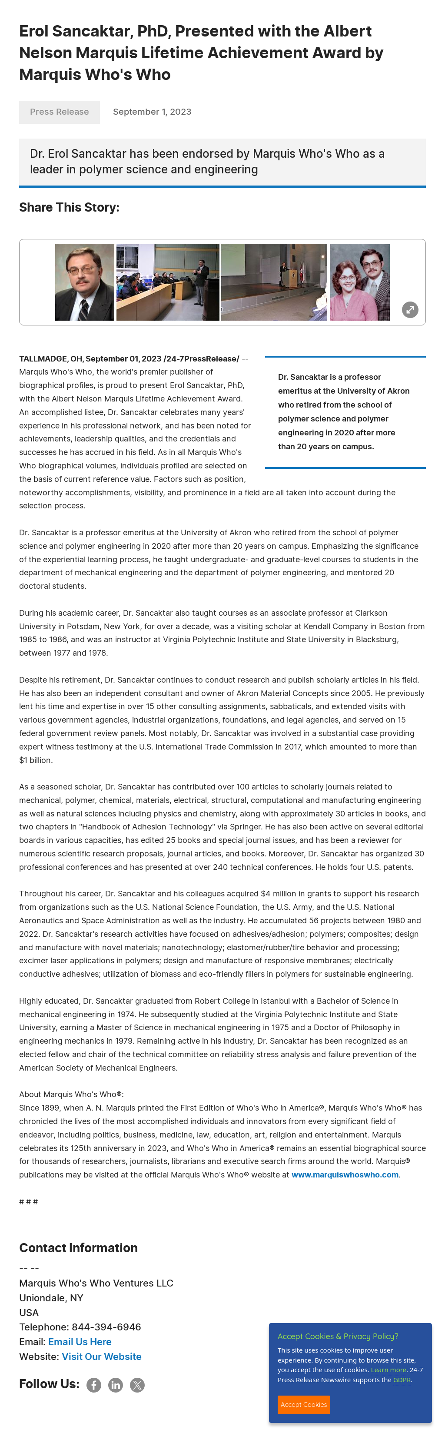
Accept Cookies (304, 1404)
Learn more (389, 1369)
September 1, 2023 (152, 112)
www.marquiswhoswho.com (345, 1175)
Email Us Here (80, 1342)
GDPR (402, 1379)
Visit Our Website (102, 1357)
